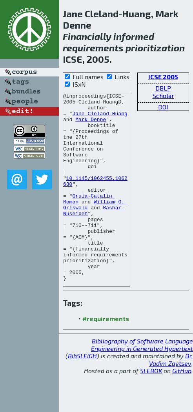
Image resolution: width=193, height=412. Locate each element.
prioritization (155, 47)
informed (133, 36)
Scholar (163, 95)
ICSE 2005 (163, 76)
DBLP (163, 88)
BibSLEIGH (82, 393)
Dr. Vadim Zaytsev (171, 397)
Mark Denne (90, 125)
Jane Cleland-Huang (99, 118)
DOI (163, 107)
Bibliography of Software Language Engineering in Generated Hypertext (142, 382)
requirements (93, 47)
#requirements (105, 356)
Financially (87, 36)
